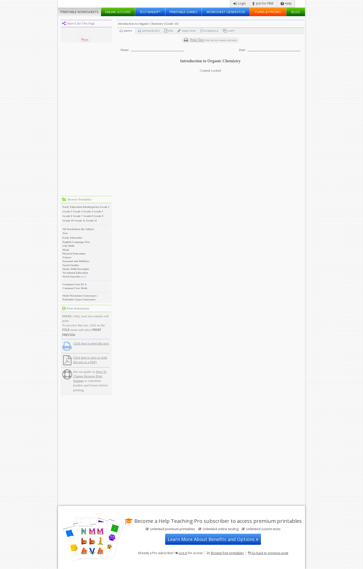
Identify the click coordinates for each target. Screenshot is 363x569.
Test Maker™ (150, 12)
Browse (227, 553)
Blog (295, 12)
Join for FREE (263, 3)
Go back (269, 553)
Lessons (118, 12)
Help (286, 3)
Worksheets (79, 12)
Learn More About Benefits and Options (213, 539)
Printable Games (183, 12)
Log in (183, 553)
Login (239, 3)
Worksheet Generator (225, 12)
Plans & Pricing (268, 12)
